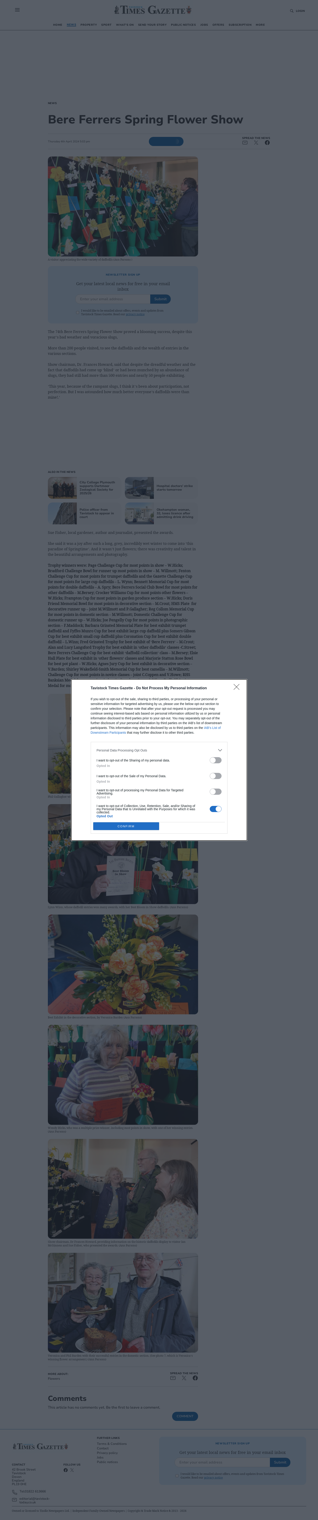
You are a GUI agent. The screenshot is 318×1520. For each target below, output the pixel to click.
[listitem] (159, 750)
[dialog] (159, 760)
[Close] (238, 688)
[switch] (216, 760)
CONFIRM (126, 826)
